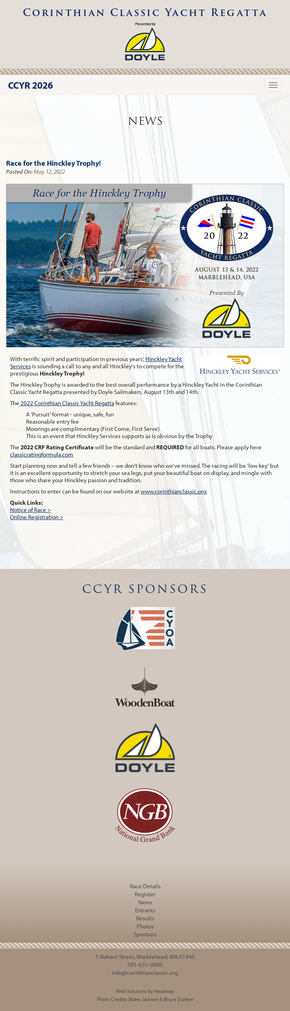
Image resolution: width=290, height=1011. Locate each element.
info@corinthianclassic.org (145, 972)
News (145, 902)
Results (145, 918)
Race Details (145, 886)
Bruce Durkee (178, 999)
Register (145, 894)
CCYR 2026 (30, 85)
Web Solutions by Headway (145, 991)
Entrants (145, 910)
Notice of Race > (30, 510)
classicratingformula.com (41, 454)
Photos (145, 926)
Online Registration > (36, 517)
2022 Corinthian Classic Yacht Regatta (67, 403)
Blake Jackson (143, 999)
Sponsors (145, 934)
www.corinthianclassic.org (173, 491)
